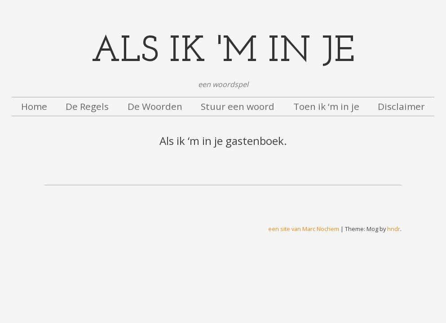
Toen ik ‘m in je (326, 106)
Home (34, 106)
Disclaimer (401, 106)
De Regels (87, 106)
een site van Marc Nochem (303, 229)
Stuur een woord (237, 106)
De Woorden (155, 106)
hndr (393, 229)
